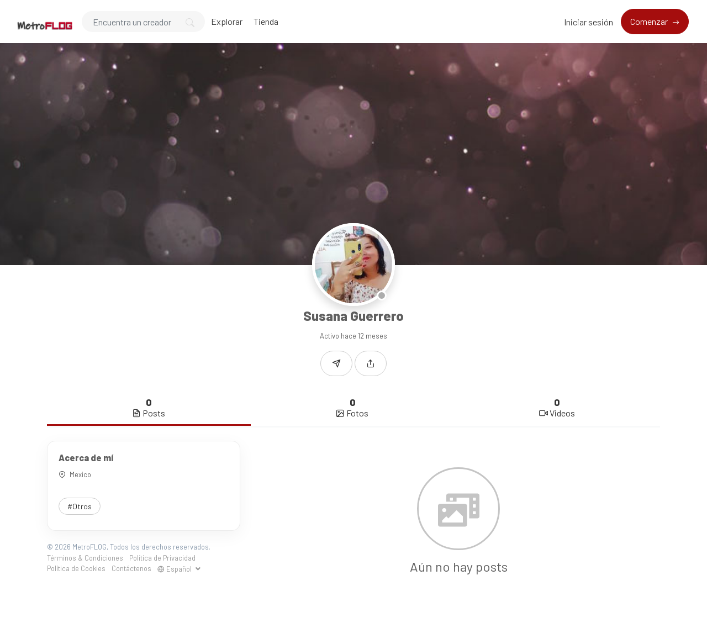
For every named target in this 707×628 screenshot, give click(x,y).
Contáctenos (131, 568)
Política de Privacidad (162, 557)
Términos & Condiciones (85, 557)
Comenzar (649, 21)
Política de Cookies (76, 568)
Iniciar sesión (588, 22)
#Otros (79, 506)
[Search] (143, 21)
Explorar (226, 21)
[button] (371, 363)
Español (175, 568)
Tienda (266, 21)
